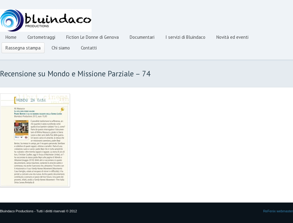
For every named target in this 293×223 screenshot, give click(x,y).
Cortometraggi (41, 37)
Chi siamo (61, 48)
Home (10, 37)
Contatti (89, 48)
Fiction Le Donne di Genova (92, 37)
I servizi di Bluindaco (185, 37)
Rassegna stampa (23, 48)
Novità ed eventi (232, 37)
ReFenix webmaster (278, 211)
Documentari (142, 37)
